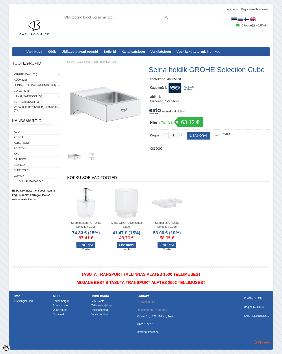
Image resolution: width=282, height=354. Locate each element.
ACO (17, 131)
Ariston (20, 148)
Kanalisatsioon (133, 51)
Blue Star (21, 170)
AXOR (17, 153)
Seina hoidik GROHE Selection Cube (97, 62)
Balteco (20, 159)
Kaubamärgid (61, 301)
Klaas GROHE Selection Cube (126, 224)
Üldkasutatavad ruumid (79, 51)
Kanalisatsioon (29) (28, 96)
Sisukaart (58, 314)
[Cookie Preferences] (6, 348)
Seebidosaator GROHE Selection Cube (86, 224)
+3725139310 (145, 324)
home (70, 62)
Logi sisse (232, 9)
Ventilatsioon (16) (27, 101)
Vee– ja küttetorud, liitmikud (198, 51)
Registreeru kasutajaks (254, 9)
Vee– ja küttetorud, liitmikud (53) (36, 109)
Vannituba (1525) (25, 74)
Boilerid (110, 51)
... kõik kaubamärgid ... (30, 181)
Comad (19, 175)
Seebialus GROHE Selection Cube (167, 224)
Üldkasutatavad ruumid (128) (35, 85)
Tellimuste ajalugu (101, 305)
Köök (52, 51)
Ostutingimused (23, 301)
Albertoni (21, 142)
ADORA (18, 137)
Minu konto (97, 301)
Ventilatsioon (160, 51)
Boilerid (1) (22, 90)
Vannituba (34, 51)
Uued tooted (60, 309)
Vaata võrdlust (99, 314)
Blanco (19, 164)
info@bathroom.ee (148, 332)
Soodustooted (61, 305)
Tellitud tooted (99, 309)
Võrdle (227, 133)
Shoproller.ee (262, 342)
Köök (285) (21, 79)
